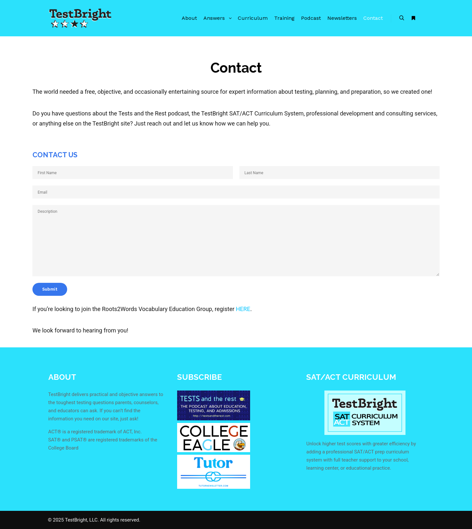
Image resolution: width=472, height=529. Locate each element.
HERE (243, 309)
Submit (49, 289)
